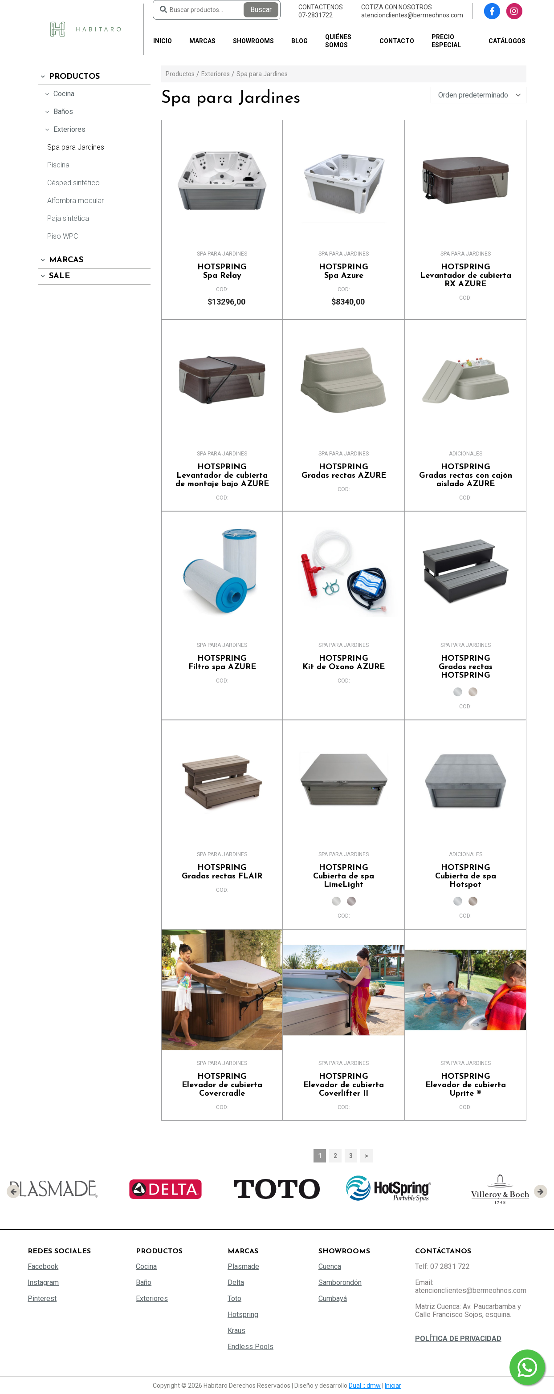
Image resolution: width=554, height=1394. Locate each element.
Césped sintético (73, 183)
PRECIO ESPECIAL (446, 41)
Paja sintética (68, 218)
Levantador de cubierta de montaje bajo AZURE (222, 475)
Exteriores (64, 129)
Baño (143, 1282)
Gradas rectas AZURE (344, 471)
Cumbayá (332, 1298)
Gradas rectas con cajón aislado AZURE (466, 475)
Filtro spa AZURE (222, 662)
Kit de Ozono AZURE (344, 662)
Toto (234, 1298)
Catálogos (507, 41)
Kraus (236, 1330)
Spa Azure (344, 271)
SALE (54, 276)
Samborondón (340, 1282)
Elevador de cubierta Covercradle (222, 1085)
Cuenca (329, 1266)
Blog (299, 41)
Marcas (202, 41)
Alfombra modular (75, 200)
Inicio (162, 41)
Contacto (396, 41)
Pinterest (42, 1298)
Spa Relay (222, 271)
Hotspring (243, 1314)
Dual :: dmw (365, 1385)
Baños (58, 111)
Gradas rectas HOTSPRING (466, 667)
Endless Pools (250, 1346)
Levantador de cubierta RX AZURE (466, 276)
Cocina (58, 93)
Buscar (261, 9)
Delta (236, 1282)
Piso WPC (62, 236)
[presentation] (13, 1191)
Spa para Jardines (75, 147)
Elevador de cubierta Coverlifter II (344, 1085)
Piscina (58, 165)
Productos (69, 77)
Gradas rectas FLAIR (222, 872)
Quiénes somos (338, 41)
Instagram (43, 1282)
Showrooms (253, 41)
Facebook (43, 1266)
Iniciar (393, 1385)
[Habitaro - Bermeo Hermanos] (85, 28)
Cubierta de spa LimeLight (344, 876)
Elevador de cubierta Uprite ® (466, 1085)
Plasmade (243, 1266)
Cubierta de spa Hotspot (466, 876)
